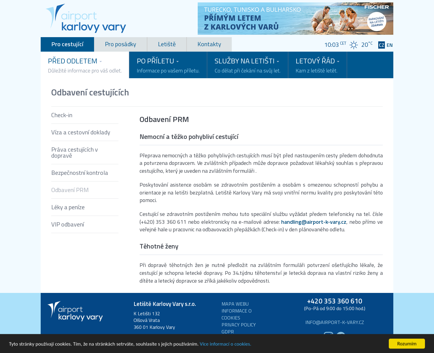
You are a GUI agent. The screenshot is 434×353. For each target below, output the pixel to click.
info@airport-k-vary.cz (334, 322)
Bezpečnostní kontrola (79, 172)
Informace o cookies (237, 314)
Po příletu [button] (168, 65)
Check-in (61, 115)
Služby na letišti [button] (248, 65)
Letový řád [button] (317, 65)
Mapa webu (235, 303)
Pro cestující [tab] (67, 44)
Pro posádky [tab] (120, 44)
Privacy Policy (239, 324)
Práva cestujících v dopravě (74, 152)
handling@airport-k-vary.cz (313, 222)
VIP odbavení (67, 224)
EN (390, 45)
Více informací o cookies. (225, 347)
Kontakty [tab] (209, 44)
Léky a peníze (68, 207)
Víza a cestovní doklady (80, 132)
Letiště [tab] (167, 44)
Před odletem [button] (85, 65)
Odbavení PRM (70, 189)
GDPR (228, 331)
